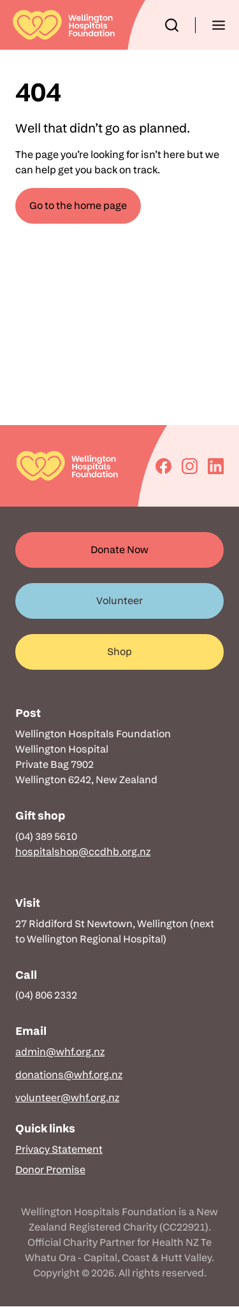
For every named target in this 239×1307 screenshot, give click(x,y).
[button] (172, 25)
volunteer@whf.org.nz (67, 1098)
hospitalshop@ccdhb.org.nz (82, 852)
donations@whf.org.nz (68, 1075)
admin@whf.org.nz (60, 1052)
